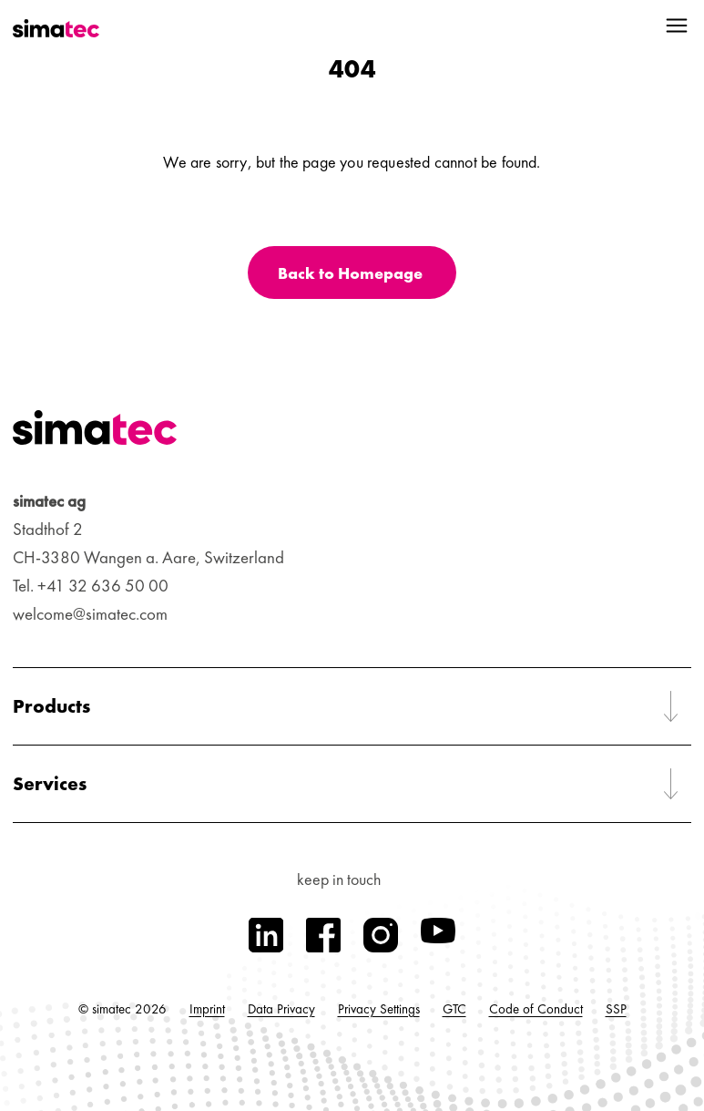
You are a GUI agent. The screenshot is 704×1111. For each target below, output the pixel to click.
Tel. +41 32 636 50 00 (90, 585)
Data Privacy (281, 1009)
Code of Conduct (536, 1009)
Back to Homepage (350, 272)
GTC (454, 1009)
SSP (616, 1009)
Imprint (207, 1009)
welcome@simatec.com (90, 613)
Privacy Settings (379, 1009)
